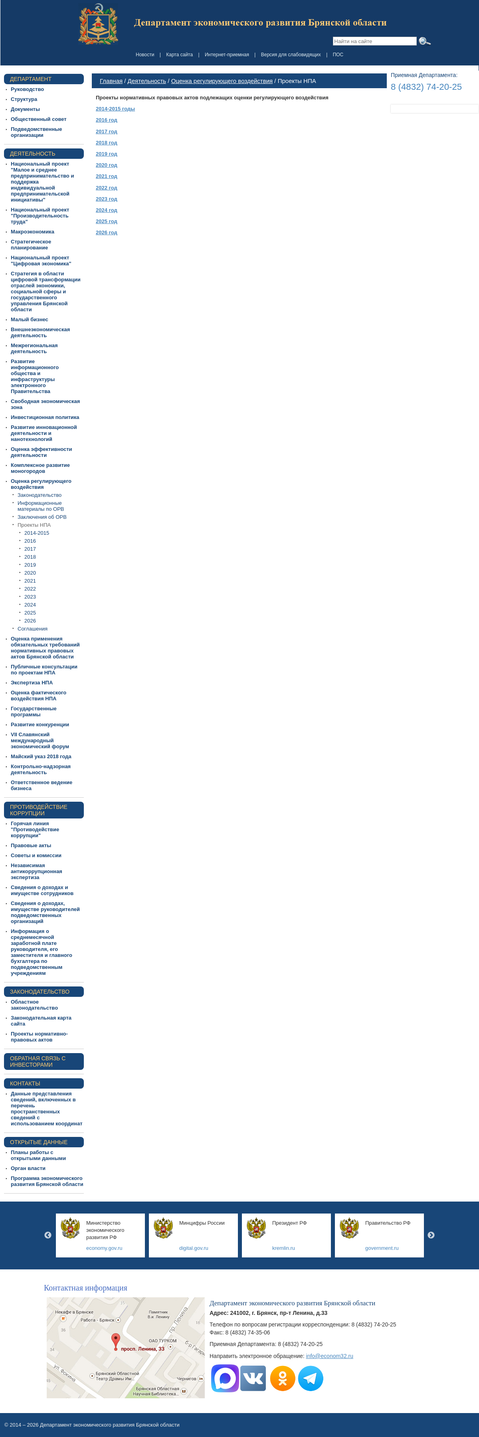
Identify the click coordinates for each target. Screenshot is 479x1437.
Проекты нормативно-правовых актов (39, 1037)
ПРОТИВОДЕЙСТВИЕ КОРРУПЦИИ (38, 810)
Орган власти (28, 1168)
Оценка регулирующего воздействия (41, 484)
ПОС (338, 54)
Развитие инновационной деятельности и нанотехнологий (44, 433)
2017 (30, 549)
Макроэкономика (32, 232)
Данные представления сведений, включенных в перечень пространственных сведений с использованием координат (47, 1109)
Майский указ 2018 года (41, 756)
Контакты (25, 1083)
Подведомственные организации (36, 132)
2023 (30, 597)
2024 (30, 605)
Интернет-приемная (227, 54)
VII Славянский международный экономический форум (40, 740)
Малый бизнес (29, 319)
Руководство (27, 89)
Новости (145, 54)
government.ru (382, 1248)
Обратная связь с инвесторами (37, 1061)
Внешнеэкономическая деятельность (40, 332)
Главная (111, 80)
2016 (30, 541)
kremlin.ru (283, 1248)
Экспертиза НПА (32, 683)
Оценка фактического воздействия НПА (38, 696)
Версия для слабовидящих (291, 54)
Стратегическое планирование (31, 245)
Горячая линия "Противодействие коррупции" (35, 829)
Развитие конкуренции (40, 724)
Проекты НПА (34, 525)
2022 (30, 589)
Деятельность (32, 153)
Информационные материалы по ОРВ (41, 506)
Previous (48, 1235)
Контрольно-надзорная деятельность (41, 769)
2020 (30, 573)
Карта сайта (179, 54)
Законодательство (39, 495)
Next (431, 1235)
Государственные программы (34, 712)
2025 (30, 613)
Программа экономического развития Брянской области (47, 1181)
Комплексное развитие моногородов (40, 468)
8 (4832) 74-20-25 (426, 87)
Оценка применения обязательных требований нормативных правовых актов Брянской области (45, 648)
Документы (25, 109)
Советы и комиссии (36, 855)
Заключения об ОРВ (42, 517)
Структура (24, 99)
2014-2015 (36, 533)
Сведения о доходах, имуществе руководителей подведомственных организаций (45, 912)
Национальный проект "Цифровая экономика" (41, 261)
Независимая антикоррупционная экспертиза (36, 871)
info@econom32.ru (330, 1356)
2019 (30, 565)
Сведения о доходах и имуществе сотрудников (42, 890)
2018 (30, 557)
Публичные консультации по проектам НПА (44, 670)
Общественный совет (39, 119)
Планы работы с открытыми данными (38, 1155)
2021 (30, 581)
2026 (30, 621)
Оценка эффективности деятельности (41, 452)
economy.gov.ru (104, 1248)
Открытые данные (38, 1142)
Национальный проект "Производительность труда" (40, 216)
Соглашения (33, 629)
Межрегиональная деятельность (34, 348)
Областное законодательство (34, 1005)
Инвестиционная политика (45, 417)
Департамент (30, 79)
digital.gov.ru (193, 1248)
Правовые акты (31, 845)
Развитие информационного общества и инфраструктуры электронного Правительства (35, 376)
